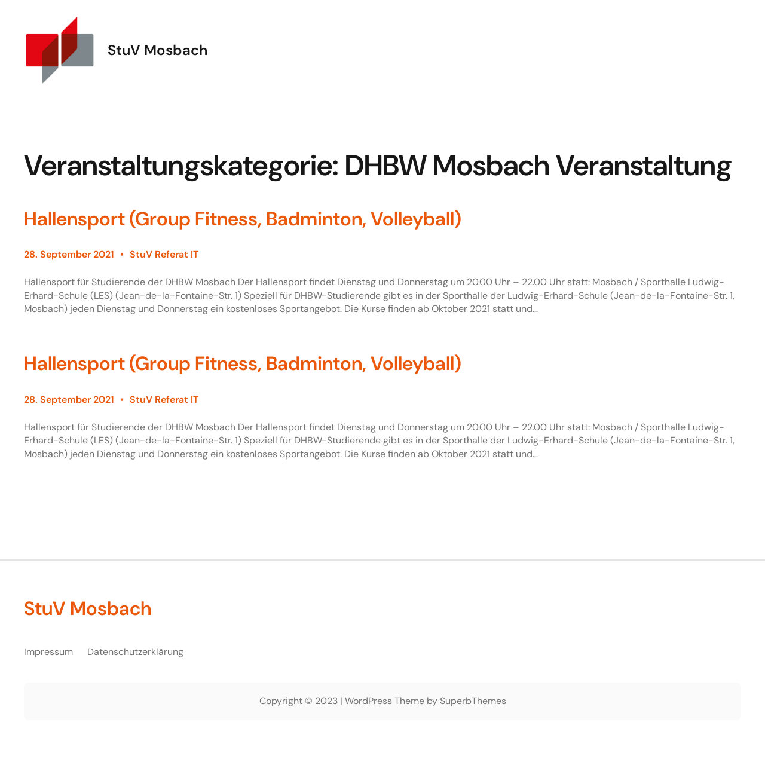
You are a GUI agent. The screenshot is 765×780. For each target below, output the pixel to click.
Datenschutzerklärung (135, 652)
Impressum (48, 652)
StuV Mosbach (157, 50)
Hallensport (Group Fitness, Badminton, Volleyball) (242, 219)
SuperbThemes (473, 701)
